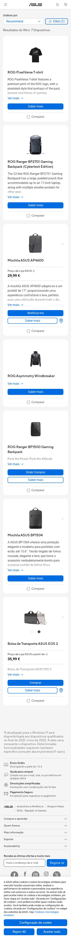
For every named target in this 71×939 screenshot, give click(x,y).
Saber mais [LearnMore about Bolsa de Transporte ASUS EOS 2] (32, 690)
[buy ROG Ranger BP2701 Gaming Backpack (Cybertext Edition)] (35, 164)
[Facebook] (14, 875)
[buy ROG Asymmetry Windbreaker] (31, 376)
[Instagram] (35, 875)
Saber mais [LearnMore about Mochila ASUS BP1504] (35, 578)
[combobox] (23, 21)
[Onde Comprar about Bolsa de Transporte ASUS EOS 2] (60, 690)
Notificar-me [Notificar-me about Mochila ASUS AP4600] (35, 313)
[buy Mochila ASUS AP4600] (26, 260)
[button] (5, 4)
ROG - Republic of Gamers (32, 810)
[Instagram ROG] (46, 875)
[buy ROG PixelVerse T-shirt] (25, 72)
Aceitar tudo (51, 932)
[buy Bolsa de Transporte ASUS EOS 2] (33, 643)
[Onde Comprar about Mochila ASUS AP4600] (60, 321)
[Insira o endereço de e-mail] (24, 863)
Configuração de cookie (35, 923)
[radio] (32, 631)
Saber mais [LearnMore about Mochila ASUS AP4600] (32, 320)
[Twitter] (57, 875)
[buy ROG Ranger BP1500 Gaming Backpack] (35, 449)
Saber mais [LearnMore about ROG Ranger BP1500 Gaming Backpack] (35, 480)
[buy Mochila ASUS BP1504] (25, 535)
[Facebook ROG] (25, 875)
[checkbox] (35, 117)
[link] (35, 4)
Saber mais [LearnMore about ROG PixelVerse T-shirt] (35, 106)
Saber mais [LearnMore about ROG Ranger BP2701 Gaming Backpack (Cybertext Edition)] (35, 205)
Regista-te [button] (57, 863)
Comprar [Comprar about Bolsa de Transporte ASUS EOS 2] (35, 683)
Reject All (19, 932)
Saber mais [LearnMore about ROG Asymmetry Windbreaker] (35, 392)
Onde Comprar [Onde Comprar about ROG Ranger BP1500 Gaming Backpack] (35, 472)
